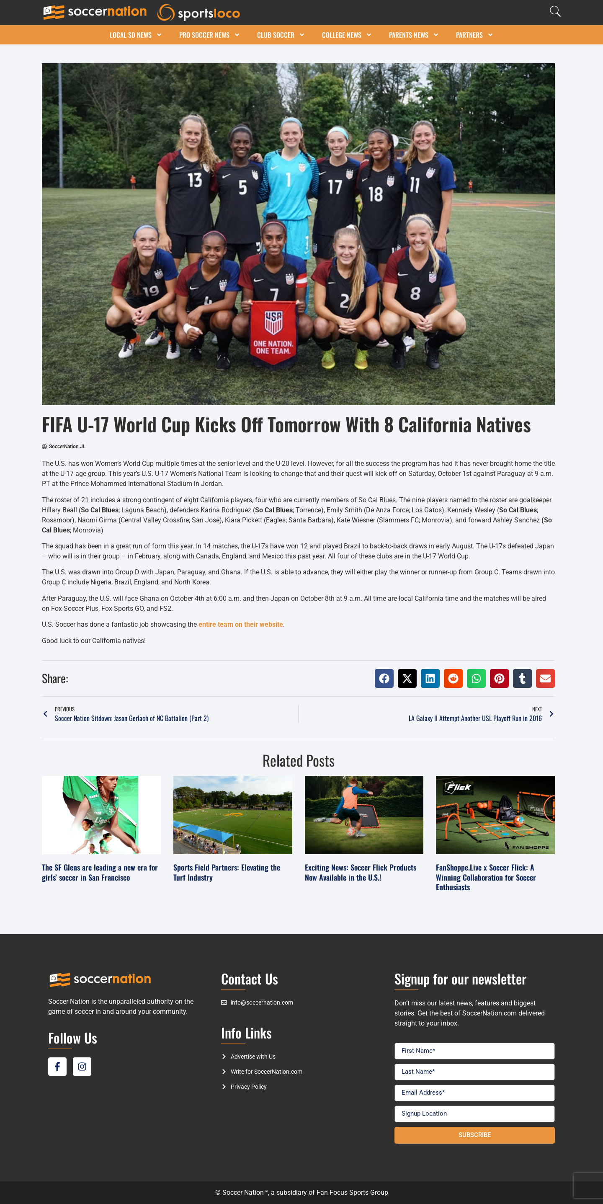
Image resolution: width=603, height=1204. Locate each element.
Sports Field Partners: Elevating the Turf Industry (226, 872)
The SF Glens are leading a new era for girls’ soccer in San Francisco (100, 872)
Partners (475, 34)
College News (347, 34)
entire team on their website (240, 624)
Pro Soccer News (209, 34)
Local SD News (136, 34)
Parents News (414, 34)
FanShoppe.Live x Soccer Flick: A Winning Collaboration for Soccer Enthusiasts (486, 877)
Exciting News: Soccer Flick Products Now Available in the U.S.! (360, 872)
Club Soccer (281, 34)
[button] (384, 678)
